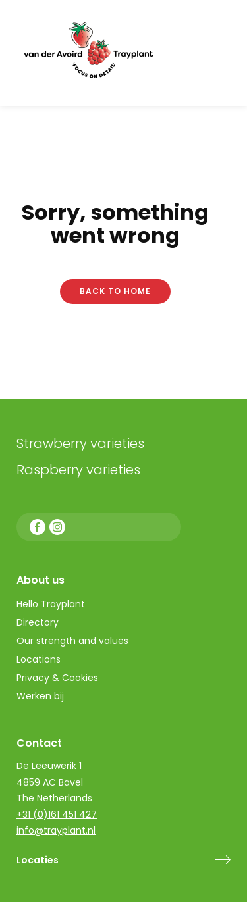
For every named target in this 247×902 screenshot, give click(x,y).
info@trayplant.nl (56, 830)
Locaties (37, 859)
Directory (37, 622)
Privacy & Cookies (57, 677)
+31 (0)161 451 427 (56, 814)
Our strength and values (72, 640)
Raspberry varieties (78, 470)
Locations (38, 659)
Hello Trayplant (50, 604)
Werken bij (40, 696)
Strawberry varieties (80, 443)
